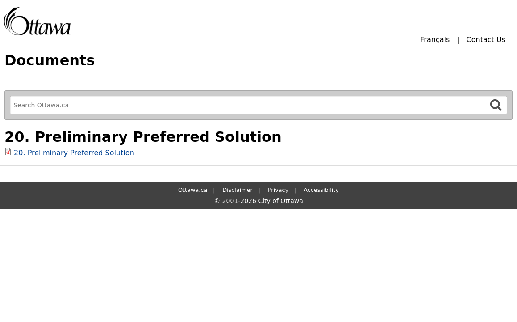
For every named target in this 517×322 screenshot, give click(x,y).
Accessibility (321, 189)
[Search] (496, 105)
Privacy (278, 189)
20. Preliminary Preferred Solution (74, 152)
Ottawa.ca (192, 189)
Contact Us (486, 39)
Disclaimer (237, 189)
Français (435, 39)
